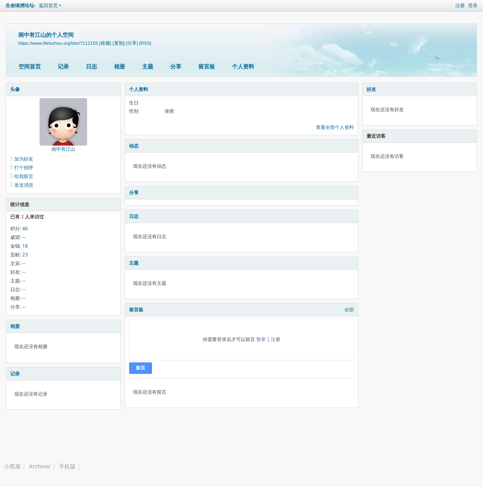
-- (23, 237)
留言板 (206, 66)
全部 (349, 309)
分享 (175, 66)
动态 (134, 145)
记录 (63, 66)
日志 (91, 66)
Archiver (39, 466)
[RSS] (145, 42)
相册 (119, 66)
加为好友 (23, 158)
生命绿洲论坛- (21, 5)
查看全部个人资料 (335, 127)
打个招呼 (23, 167)
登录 (472, 5)
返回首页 (48, 5)
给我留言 (23, 176)
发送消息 (23, 185)
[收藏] (105, 42)
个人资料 (243, 66)
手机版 (67, 466)
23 (25, 254)
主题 (147, 66)
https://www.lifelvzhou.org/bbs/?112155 (58, 42)
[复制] (118, 42)
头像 (15, 89)
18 (25, 246)
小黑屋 (12, 466)
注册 (460, 5)
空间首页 (30, 66)
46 (25, 228)
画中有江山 (63, 149)
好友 (371, 89)
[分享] (132, 42)
